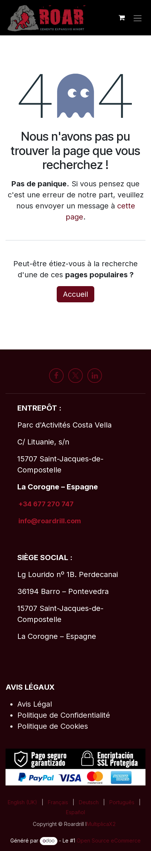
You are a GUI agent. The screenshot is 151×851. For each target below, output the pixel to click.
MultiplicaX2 (101, 824)
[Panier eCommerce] (121, 18)
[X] (75, 375)
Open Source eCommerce (109, 840)
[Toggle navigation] (137, 17)
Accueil (75, 294)
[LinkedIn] (94, 375)
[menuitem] (22, 802)
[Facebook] (56, 375)
